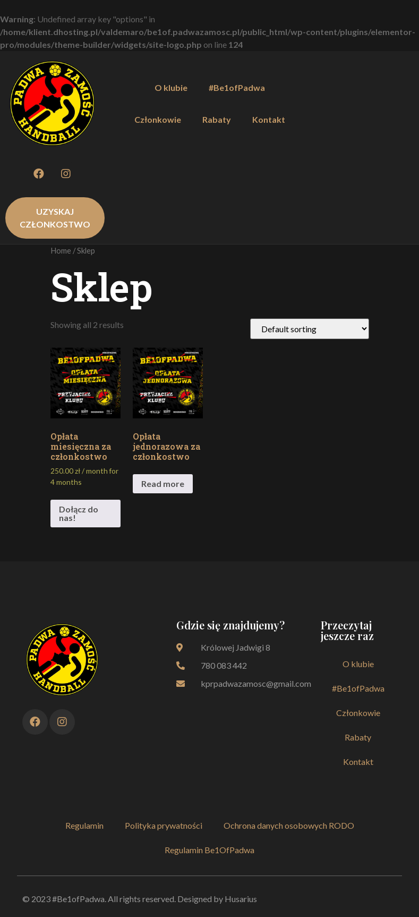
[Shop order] (309, 328)
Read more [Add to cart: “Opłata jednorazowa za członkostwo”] (162, 483)
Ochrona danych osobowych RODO (289, 825)
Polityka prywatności (163, 825)
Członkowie (157, 119)
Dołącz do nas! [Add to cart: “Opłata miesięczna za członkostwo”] (78, 513)
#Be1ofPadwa (237, 87)
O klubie (171, 87)
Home (60, 250)
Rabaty (216, 119)
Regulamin (84, 825)
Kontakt (268, 119)
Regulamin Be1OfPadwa (209, 850)
